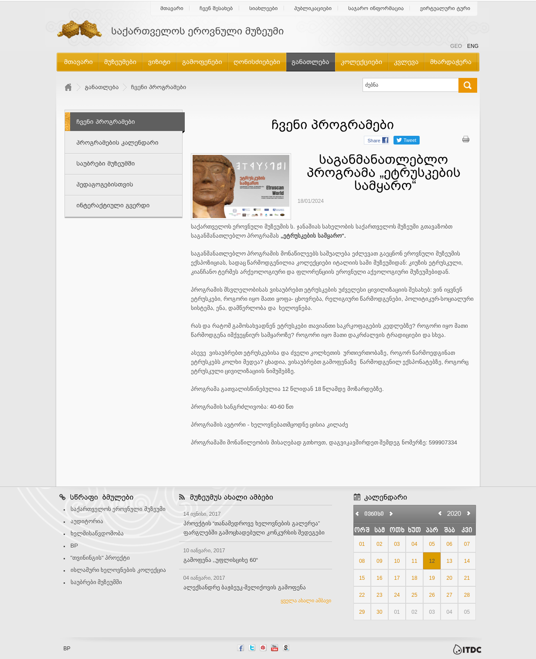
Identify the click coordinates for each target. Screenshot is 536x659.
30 (379, 612)
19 (431, 578)
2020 (454, 513)
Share (374, 140)
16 (379, 578)
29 (362, 612)
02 (379, 544)
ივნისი (374, 514)
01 (362, 544)
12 (431, 561)
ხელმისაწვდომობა (97, 533)
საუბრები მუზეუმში (96, 582)
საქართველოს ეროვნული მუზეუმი (118, 509)
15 (362, 578)
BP (74, 545)
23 (379, 595)
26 (431, 595)
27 (449, 595)
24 (397, 595)
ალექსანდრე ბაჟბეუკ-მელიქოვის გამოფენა (244, 587)
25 (414, 595)
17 (397, 578)
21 (467, 578)
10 (397, 561)
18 (414, 578)
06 (449, 544)
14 (467, 561)
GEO (456, 46)
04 (414, 544)
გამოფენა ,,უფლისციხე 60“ (220, 560)
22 (362, 595)
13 (449, 561)
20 (449, 578)
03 (397, 544)
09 (379, 561)
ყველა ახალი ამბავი (306, 601)
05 (431, 544)
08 (362, 561)
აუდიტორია (87, 521)
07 (467, 544)
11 (414, 561)
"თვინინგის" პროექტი (100, 558)
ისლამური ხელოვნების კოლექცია (118, 570)
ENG (472, 46)
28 (467, 595)
